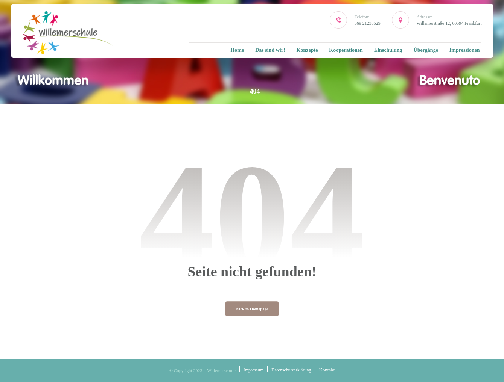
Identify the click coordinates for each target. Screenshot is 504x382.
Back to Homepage (252, 309)
